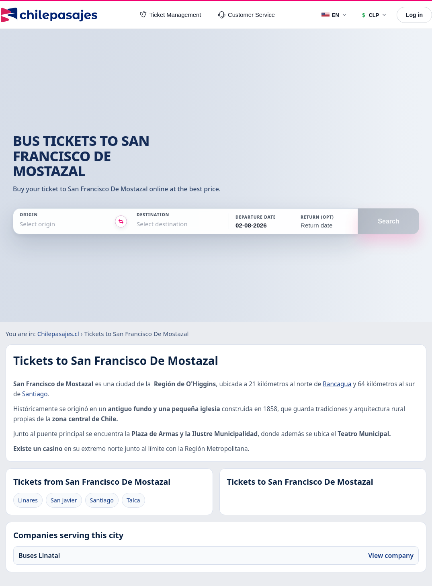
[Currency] (374, 15)
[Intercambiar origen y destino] (121, 221)
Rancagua (337, 384)
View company (391, 555)
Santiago (34, 394)
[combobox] (20, 224)
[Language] (334, 15)
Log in (414, 15)
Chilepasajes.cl (58, 334)
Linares (28, 500)
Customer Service (246, 14)
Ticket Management (170, 14)
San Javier (64, 500)
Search (388, 221)
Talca (133, 500)
